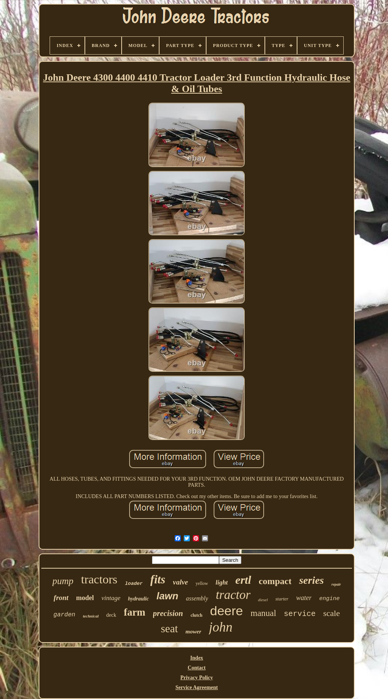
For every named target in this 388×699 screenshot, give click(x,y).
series (311, 580)
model (85, 598)
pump (63, 581)
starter (282, 599)
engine (329, 599)
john (220, 627)
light (222, 582)
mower (194, 631)
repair (336, 584)
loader (134, 583)
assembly (197, 598)
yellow (202, 583)
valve (180, 582)
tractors (99, 579)
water (303, 598)
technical (91, 616)
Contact (196, 668)
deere (226, 610)
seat (169, 628)
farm (135, 612)
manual (263, 613)
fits (158, 579)
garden (64, 614)
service (300, 614)
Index (196, 658)
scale (331, 613)
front (61, 598)
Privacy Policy (196, 677)
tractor (233, 595)
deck (111, 615)
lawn (167, 596)
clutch (196, 615)
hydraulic (138, 599)
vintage (111, 598)
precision (168, 613)
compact (275, 581)
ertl (243, 580)
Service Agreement (196, 687)
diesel (263, 599)
